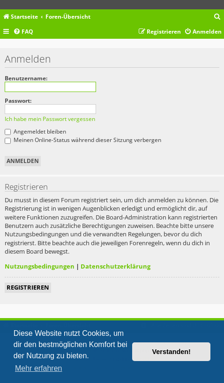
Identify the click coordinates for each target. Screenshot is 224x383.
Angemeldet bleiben (35, 131)
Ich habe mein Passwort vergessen (50, 118)
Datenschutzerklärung (115, 266)
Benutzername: (26, 78)
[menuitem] (217, 17)
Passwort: (18, 101)
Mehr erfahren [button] (38, 368)
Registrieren (28, 287)
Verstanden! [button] (171, 351)
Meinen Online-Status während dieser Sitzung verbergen (83, 140)
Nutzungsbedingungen (40, 266)
